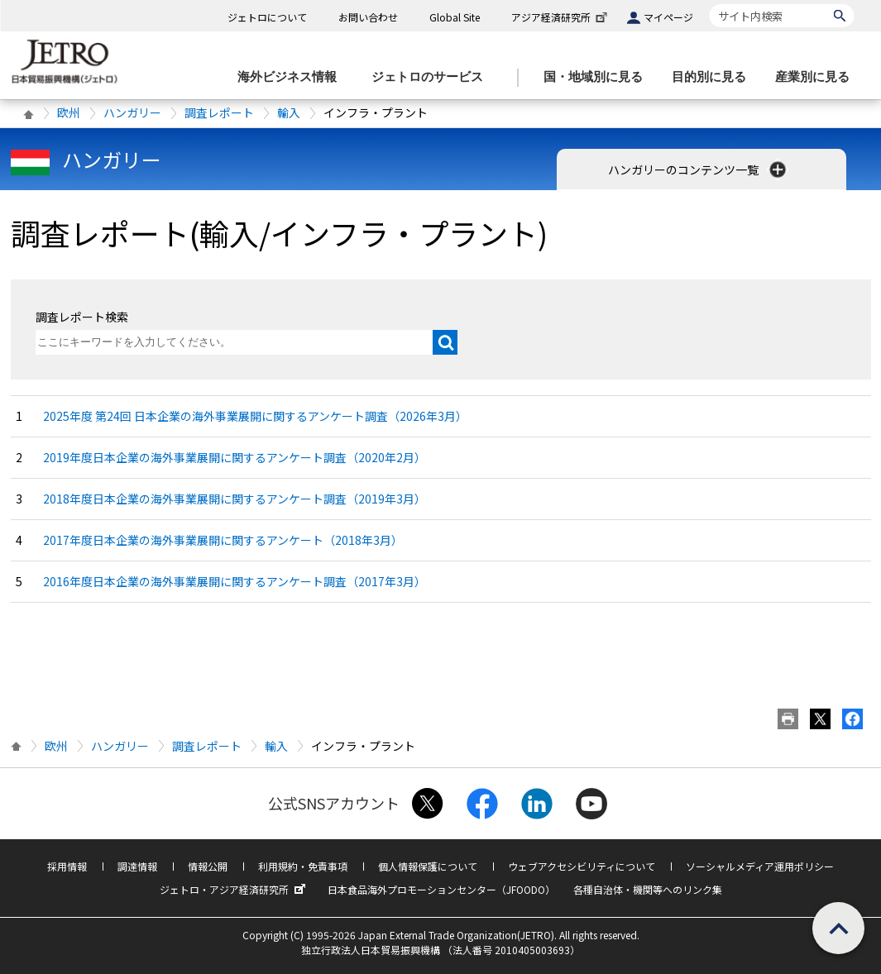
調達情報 (137, 866)
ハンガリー (132, 112)
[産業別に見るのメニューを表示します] (817, 77)
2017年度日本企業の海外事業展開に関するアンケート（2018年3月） (223, 540)
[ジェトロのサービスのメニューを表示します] (432, 77)
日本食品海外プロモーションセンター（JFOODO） (441, 889)
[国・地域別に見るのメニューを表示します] (598, 77)
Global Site (454, 17)
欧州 (68, 112)
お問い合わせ (368, 17)
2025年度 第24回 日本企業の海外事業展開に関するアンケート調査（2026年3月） (255, 416)
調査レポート (219, 112)
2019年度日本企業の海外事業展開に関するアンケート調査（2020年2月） (234, 457)
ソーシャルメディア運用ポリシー (760, 866)
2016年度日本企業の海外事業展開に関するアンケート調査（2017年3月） (234, 581)
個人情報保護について (427, 866)
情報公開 (207, 866)
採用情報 (67, 866)
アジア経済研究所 (560, 17)
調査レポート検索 (82, 316)
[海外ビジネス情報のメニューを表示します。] (292, 77)
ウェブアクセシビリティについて (581, 866)
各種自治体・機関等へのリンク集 (647, 889)
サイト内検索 (709, 3)
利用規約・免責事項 (302, 866)
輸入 (288, 112)
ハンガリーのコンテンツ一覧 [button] (698, 169)
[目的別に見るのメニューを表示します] (714, 77)
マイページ (668, 17)
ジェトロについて (267, 17)
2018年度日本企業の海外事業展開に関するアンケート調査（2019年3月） (234, 498)
